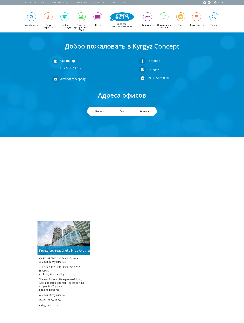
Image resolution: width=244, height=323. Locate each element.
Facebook (154, 61)
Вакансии (99, 2)
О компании (82, 2)
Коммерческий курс (60, 2)
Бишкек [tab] (99, 111)
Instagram (154, 69)
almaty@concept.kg (73, 79)
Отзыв (113, 2)
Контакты (126, 2)
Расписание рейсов (34, 2)
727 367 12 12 (70, 68)
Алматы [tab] (144, 111)
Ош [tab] (122, 111)
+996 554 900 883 (159, 78)
